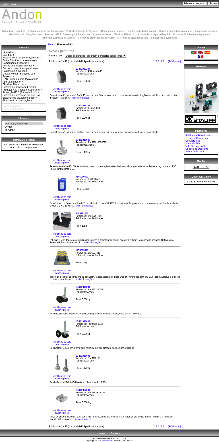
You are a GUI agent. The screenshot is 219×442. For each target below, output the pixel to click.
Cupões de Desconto (196, 148)
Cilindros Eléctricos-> (14, 84)
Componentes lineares (113, 31)
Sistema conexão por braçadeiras (46, 31)
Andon (24, 126)
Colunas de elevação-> (15, 71)
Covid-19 (20, 31)
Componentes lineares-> (15, 63)
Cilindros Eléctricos (124, 34)
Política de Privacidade (197, 135)
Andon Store (107, 441)
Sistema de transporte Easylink (153, 34)
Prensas (49, 34)
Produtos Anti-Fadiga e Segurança (191, 34)
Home (5, 4)
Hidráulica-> (9, 52)
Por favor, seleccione (24, 123)
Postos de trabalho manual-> (18, 65)
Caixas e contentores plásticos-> (20, 68)
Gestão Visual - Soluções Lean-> (20, 73)
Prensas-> (8, 76)
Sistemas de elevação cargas (132, 38)
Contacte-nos (192, 140)
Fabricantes (24, 118)
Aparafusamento (102, 34)
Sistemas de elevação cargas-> (19, 97)
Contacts (115, 433)
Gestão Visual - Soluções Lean (25, 34)
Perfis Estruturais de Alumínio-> (19, 60)
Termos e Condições (196, 138)
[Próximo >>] (174, 61)
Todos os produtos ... (13, 108)
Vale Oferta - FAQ (195, 146)
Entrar (14, 4)
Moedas (201, 161)
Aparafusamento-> (12, 81)
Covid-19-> (8, 55)
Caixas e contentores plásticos (175, 31)
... (166, 61)
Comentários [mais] (24, 140)
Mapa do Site (192, 143)
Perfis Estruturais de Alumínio (82, 31)
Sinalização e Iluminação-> (17, 100)
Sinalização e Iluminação (164, 38)
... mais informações (79, 98)
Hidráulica (7, 31)
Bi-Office (24, 130)
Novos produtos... (12, 106)
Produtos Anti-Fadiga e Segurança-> (22, 89)
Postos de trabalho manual (142, 31)
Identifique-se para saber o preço (62, 90)
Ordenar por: (56, 55)
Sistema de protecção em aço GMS (95, 38)
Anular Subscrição (195, 151)
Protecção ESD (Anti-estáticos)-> (20, 92)
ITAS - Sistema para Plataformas (73, 34)
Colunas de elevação (206, 31)
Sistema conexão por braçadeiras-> (21, 57)
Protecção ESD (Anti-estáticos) (58, 38)
